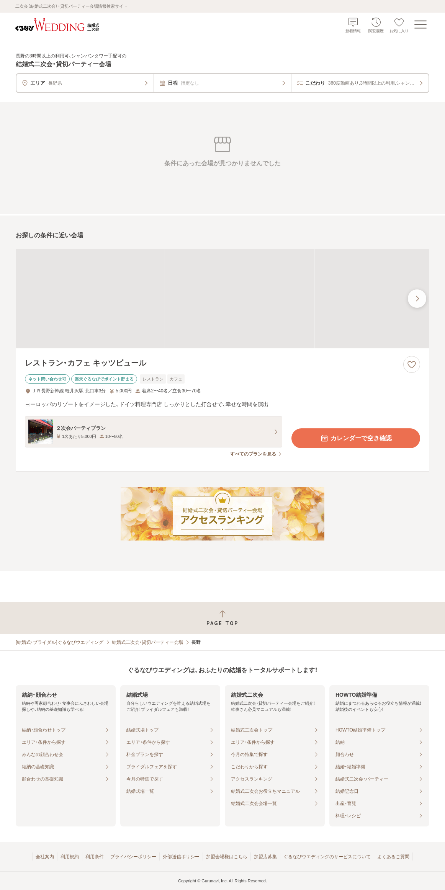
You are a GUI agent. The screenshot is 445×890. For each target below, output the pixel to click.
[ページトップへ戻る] (222, 618)
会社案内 (45, 856)
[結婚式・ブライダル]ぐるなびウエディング (59, 642)
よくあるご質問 (393, 856)
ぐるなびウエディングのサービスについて (327, 856)
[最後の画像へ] (417, 298)
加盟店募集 (265, 856)
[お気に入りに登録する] (411, 364)
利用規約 (70, 856)
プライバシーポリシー (133, 856)
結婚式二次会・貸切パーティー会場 (147, 642)
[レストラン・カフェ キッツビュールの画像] (222, 298)
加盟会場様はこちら (226, 856)
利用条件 (94, 856)
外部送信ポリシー (181, 856)
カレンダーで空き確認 (356, 438)
